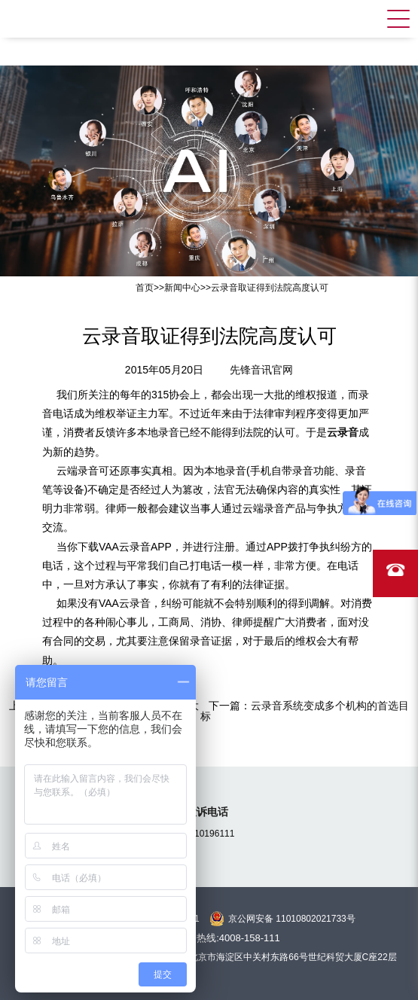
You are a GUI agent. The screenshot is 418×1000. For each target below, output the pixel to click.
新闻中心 (182, 287)
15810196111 (206, 833)
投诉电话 (207, 812)
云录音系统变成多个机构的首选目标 (305, 711)
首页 (145, 287)
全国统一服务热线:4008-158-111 (209, 938)
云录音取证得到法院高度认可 (269, 287)
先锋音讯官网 (261, 370)
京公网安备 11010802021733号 (291, 918)
